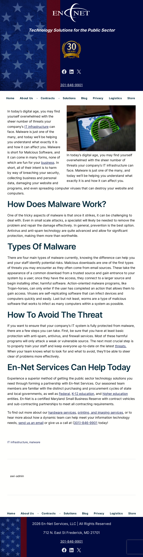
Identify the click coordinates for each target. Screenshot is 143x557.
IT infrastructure (36, 126)
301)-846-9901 (85, 423)
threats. (120, 346)
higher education (115, 394)
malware (34, 442)
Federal (64, 394)
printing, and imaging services (100, 412)
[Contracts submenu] (59, 98)
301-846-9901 (71, 85)
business (47, 162)
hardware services (62, 412)
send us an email (30, 423)
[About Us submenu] (37, 98)
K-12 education (83, 394)
